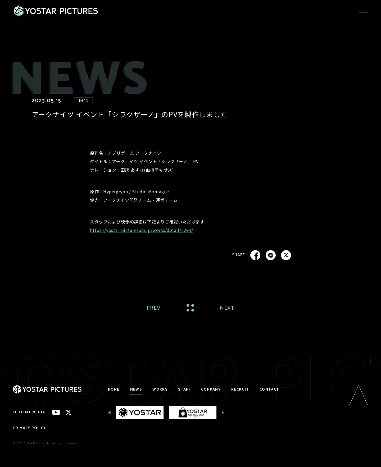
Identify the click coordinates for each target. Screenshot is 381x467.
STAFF (184, 390)
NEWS (136, 390)
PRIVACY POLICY (29, 428)
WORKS (159, 390)
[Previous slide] (110, 412)
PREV (154, 308)
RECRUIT (240, 390)
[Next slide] (221, 412)
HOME (114, 390)
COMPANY (211, 390)
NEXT (227, 308)
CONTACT (269, 390)
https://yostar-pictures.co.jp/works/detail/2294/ (141, 230)
